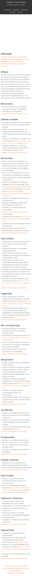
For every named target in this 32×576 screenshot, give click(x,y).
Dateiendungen (22, 57)
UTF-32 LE (25, 143)
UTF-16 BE (7, 219)
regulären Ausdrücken (21, 542)
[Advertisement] (16, 31)
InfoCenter (4, 57)
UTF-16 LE (8, 143)
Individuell (15, 10)
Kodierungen (26, 189)
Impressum (18, 570)
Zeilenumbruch (18, 61)
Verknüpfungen (5, 59)
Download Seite (22, 113)
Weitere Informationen (9, 113)
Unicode (26, 59)
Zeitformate (4, 64)
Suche (20, 12)
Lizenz (4, 568)
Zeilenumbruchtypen (12, 191)
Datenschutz (25, 568)
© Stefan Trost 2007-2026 (16, 573)
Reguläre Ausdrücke (7, 61)
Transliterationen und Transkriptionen (13, 212)
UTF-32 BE (15, 143)
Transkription (13, 64)
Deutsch (7, 566)
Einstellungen (12, 57)
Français (25, 566)
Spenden (24, 10)
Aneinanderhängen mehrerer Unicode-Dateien (16, 186)
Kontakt (13, 12)
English (13, 566)
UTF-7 (18, 141)
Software (7, 10)
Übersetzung (22, 64)
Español (18, 566)
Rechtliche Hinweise (13, 568)
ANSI (14, 141)
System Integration (17, 59)
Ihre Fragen (4, 66)
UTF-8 (23, 141)
